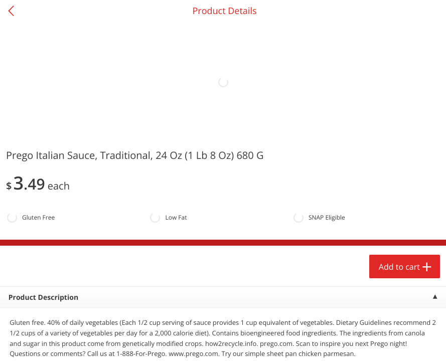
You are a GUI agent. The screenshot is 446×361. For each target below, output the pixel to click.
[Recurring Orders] (119, 155)
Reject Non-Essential (103, 342)
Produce (29, 128)
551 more (398, 128)
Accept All (33, 342)
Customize (176, 342)
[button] (68, 230)
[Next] (426, 243)
